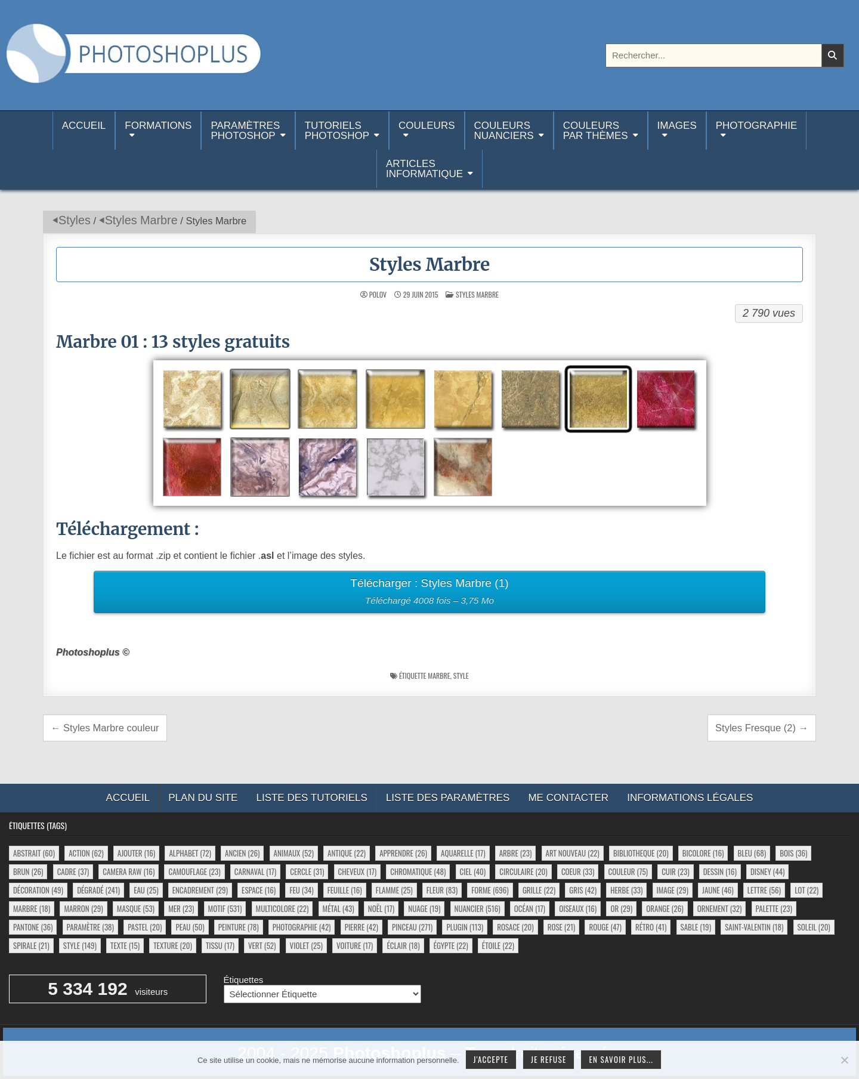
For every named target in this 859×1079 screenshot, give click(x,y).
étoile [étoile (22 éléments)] (498, 945)
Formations (158, 125)
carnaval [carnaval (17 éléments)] (255, 871)
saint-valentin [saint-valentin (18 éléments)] (754, 927)
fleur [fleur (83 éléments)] (442, 890)
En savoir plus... (621, 1059)
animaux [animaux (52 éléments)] (294, 853)
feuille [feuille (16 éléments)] (344, 890)
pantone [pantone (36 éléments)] (32, 927)
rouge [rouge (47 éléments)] (605, 927)
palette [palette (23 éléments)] (774, 908)
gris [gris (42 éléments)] (583, 890)
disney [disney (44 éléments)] (767, 871)
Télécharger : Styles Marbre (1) (430, 593)
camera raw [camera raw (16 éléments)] (129, 871)
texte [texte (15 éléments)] (125, 945)
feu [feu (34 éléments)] (301, 890)
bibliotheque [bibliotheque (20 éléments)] (641, 853)
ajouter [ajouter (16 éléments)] (136, 853)
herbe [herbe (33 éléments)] (626, 890)
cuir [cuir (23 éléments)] (675, 871)
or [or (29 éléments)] (621, 908)
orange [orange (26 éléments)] (664, 908)
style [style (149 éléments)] (80, 945)
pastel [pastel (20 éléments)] (145, 927)
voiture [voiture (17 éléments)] (354, 945)
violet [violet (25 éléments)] (306, 945)
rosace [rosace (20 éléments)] (515, 927)
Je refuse (549, 1059)
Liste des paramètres (448, 797)
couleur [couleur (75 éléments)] (628, 871)
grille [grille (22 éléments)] (539, 890)
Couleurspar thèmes (595, 130)
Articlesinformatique (424, 169)
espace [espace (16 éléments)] (259, 890)
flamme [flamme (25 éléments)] (394, 890)
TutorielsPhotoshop (337, 130)
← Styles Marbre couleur (105, 727)
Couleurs (426, 125)
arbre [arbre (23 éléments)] (515, 853)
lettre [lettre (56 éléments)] (764, 890)
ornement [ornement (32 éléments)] (719, 908)
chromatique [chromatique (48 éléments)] (418, 871)
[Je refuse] (844, 1060)
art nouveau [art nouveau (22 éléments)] (573, 853)
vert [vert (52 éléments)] (262, 945)
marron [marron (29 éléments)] (83, 908)
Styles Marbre (141, 220)
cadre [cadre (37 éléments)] (73, 871)
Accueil (84, 130)
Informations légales (690, 797)
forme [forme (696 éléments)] (490, 890)
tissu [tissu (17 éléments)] (220, 945)
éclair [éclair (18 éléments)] (403, 945)
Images (677, 125)
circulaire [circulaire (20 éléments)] (523, 871)
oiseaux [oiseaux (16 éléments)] (578, 908)
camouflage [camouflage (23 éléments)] (194, 871)
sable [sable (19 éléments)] (696, 927)
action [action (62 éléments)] (86, 853)
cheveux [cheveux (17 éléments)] (357, 871)
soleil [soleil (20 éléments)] (814, 927)
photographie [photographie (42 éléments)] (302, 927)
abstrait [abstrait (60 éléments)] (34, 853)
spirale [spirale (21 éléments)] (31, 945)
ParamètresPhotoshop (245, 130)
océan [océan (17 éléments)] (529, 908)
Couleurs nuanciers (504, 130)
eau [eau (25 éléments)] (146, 890)
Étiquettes (244, 980)
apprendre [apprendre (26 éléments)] (403, 853)
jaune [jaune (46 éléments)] (718, 890)
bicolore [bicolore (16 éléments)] (703, 853)
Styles (74, 220)
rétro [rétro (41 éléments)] (650, 927)
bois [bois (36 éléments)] (793, 853)
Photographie (757, 125)
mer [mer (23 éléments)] (181, 908)
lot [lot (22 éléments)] (806, 890)
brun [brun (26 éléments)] (28, 871)
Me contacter (568, 797)
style (461, 675)
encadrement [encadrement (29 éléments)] (200, 890)
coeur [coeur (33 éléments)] (577, 871)
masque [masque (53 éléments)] (136, 908)
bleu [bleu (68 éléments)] (752, 853)
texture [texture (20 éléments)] (172, 945)
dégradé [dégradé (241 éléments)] (98, 890)
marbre (439, 675)
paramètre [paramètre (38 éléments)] (90, 927)
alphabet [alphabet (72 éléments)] (190, 853)
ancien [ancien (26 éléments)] (242, 853)
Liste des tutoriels (311, 797)
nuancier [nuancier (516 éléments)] (477, 908)
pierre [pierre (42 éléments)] (361, 927)
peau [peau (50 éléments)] (189, 927)
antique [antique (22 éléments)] (346, 853)
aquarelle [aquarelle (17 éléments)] (463, 853)
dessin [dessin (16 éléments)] (720, 871)
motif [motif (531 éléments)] (225, 908)
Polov (378, 294)
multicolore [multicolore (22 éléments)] (282, 908)
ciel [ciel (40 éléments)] (473, 871)
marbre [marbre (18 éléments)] (31, 908)
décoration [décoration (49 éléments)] (38, 890)
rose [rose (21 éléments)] (562, 927)
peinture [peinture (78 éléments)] (238, 927)
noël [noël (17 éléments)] (381, 908)
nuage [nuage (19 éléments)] (424, 908)
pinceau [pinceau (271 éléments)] (412, 927)
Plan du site (202, 797)
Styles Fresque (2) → (761, 727)
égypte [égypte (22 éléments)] (451, 945)
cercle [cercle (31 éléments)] (307, 871)
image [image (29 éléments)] (672, 890)
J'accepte (491, 1059)
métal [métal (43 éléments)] (338, 908)
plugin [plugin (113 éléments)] (464, 927)
